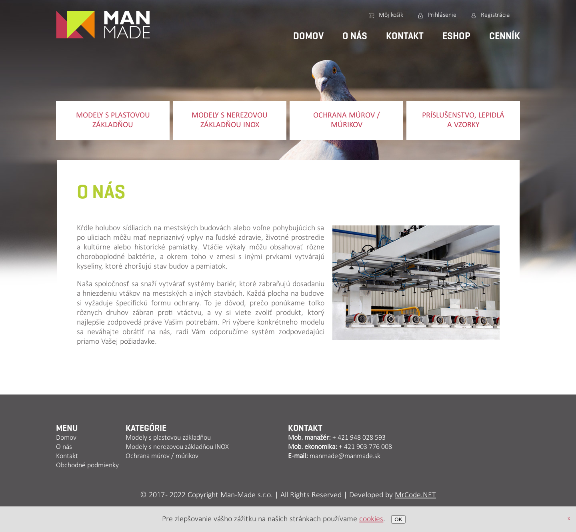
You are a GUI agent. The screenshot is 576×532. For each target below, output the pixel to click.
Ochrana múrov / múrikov (346, 120)
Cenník (504, 36)
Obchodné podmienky (87, 465)
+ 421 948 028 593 (359, 438)
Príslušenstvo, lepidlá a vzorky (463, 120)
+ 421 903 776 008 (365, 447)
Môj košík (391, 15)
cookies (371, 519)
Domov (308, 36)
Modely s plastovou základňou (113, 120)
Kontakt (405, 36)
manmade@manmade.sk (345, 456)
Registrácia (495, 15)
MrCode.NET (415, 495)
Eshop (456, 36)
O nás (354, 36)
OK (398, 519)
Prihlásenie (442, 15)
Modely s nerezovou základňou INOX (230, 120)
